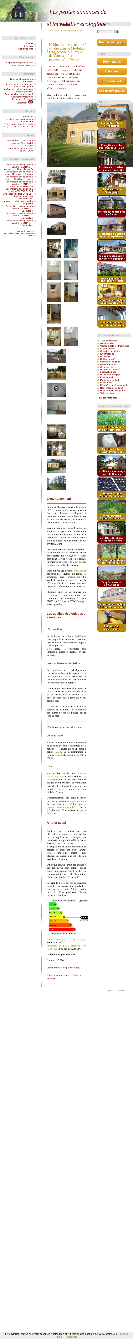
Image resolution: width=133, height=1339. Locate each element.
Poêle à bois (106, 382)
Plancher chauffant (109, 380)
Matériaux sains (71, 73)
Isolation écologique (110, 362)
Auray (52, 66)
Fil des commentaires (71, 30)
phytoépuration (78, 800)
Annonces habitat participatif (19, 94)
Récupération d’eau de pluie (114, 385)
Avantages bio (107, 343)
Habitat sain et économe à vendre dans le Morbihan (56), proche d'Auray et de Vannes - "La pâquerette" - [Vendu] (67, 52)
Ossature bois (107, 367)
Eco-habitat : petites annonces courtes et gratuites (18, 90)
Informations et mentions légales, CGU (20, 149)
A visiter (29, 146)
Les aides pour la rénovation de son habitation (19, 120)
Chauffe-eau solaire (110, 351)
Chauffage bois (107, 348)
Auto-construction (109, 341)
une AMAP (80, 570)
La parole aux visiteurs (21, 65)
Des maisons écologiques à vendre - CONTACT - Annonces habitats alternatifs (18, 166)
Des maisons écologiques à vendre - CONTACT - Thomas (18, 173)
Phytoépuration (72, 81)
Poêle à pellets (56, 84)
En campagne (63, 70)
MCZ (58, 751)
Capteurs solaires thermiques (114, 346)
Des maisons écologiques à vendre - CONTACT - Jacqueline (19, 208)
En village (105, 356)
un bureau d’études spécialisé (66, 806)
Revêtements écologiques (113, 390)
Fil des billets (53, 30)
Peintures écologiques (111, 374)
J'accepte (72, 1336)
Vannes (62, 88)
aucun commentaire (59, 974)
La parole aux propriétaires (19, 62)
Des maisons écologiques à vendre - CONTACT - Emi (19, 190)
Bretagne (64, 66)
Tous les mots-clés (107, 398)
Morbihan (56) (56, 77)
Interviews (28, 116)
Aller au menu (112, 3)
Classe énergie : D (61, 939)
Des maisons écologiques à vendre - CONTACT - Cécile (19, 178)
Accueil (29, 43)
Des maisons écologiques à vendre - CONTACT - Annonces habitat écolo (19, 184)
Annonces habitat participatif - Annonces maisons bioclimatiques (18, 196)
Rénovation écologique (111, 388)
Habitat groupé (107, 359)
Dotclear (124, 990)
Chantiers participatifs (22, 97)
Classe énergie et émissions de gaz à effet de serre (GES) (18, 125)
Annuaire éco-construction (20, 140)
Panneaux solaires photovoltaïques (109, 370)
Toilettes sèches (108, 393)
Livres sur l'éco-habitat (22, 143)
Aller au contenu (96, 3)
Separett (58, 776)
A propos (28, 46)
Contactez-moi (25, 49)
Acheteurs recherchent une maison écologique (19, 85)
